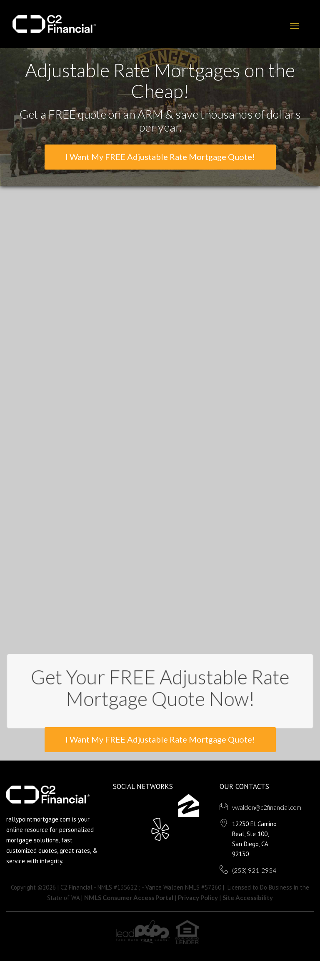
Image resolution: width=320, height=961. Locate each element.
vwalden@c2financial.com (266, 807)
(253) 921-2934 (254, 870)
